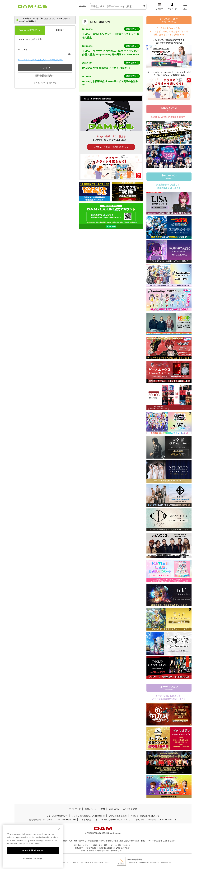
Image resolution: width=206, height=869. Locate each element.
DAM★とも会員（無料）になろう (111, 147)
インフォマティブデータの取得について (112, 819)
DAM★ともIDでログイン (30, 30)
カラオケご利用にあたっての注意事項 (88, 816)
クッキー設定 (85, 819)
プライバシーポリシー (66, 819)
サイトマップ (75, 809)
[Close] (58, 837)
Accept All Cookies (32, 858)
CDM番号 (60, 30)
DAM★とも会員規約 (117, 816)
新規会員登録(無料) (45, 75)
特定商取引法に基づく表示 (40, 819)
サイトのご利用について (57, 816)
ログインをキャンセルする (45, 83)
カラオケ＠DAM (130, 809)
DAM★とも (114, 809)
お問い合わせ (90, 809)
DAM (102, 809)
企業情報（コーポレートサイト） (162, 819)
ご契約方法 (139, 819)
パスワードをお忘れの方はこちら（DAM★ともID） (40, 60)
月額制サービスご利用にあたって (145, 816)
